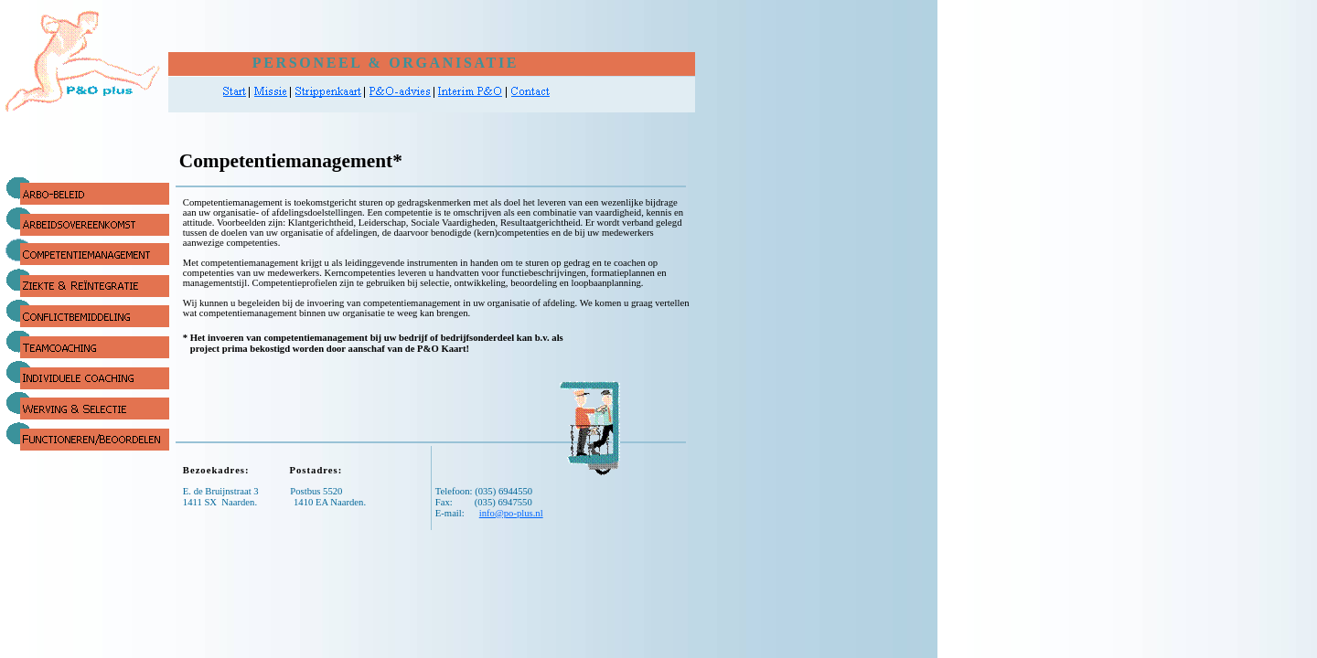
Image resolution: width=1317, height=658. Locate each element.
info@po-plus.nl (511, 513)
